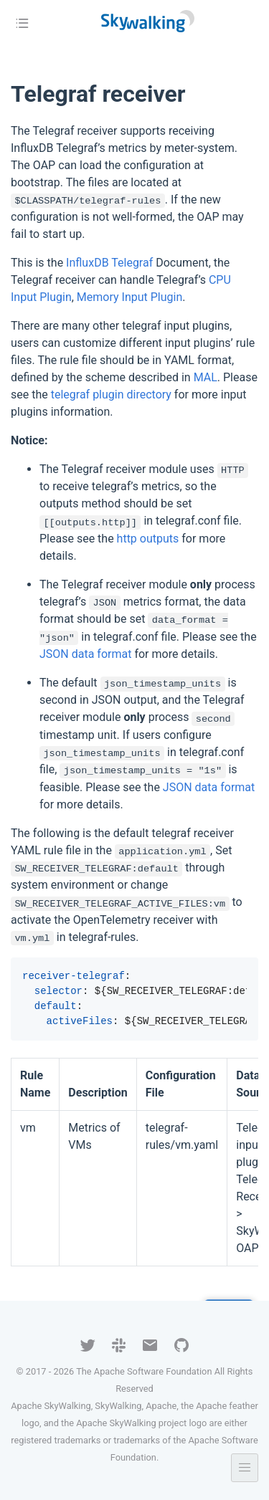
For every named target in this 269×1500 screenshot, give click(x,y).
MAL (205, 377)
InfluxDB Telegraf (109, 262)
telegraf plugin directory (111, 394)
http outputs (148, 538)
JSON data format (85, 654)
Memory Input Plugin (129, 297)
